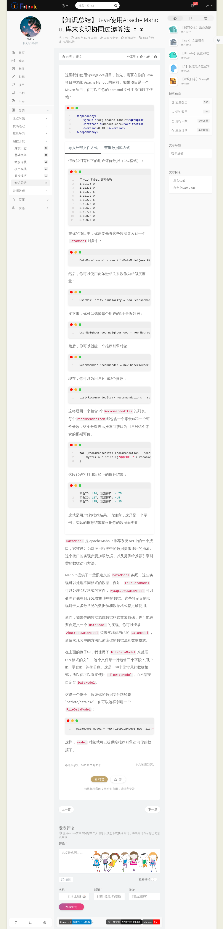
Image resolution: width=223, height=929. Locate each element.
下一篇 (152, 809)
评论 (63, 843)
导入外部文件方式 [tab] (83, 147)
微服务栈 (31, 162)
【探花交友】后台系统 (196, 27)
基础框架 (31, 155)
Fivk (65, 38)
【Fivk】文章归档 (192, 40)
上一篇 (66, 809)
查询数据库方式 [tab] (117, 147)
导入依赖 (179, 181)
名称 (63, 890)
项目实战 (31, 169)
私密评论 (144, 879)
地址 (132, 890)
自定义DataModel (184, 188)
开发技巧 (31, 176)
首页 (67, 56)
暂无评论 (130, 38)
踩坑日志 (31, 148)
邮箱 (98, 890)
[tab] (175, 18)
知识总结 (31, 183)
